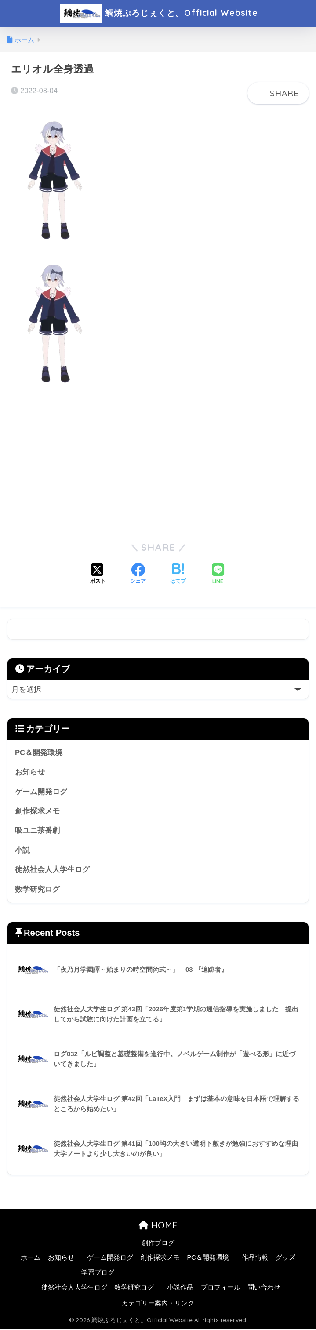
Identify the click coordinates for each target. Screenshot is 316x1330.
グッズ (285, 1258)
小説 (22, 851)
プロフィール (220, 1288)
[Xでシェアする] (98, 574)
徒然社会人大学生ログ (52, 870)
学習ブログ (97, 1273)
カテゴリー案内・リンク (158, 1304)
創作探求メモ (37, 811)
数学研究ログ (37, 890)
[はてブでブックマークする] (178, 574)
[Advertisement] (158, 461)
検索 (299, 629)
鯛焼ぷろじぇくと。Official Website (159, 13)
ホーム (30, 1258)
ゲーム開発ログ (41, 792)
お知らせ (30, 772)
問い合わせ (263, 1288)
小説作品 (180, 1288)
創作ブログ (158, 1243)
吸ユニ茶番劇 (37, 831)
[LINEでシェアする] (218, 575)
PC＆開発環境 (38, 753)
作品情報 (255, 1258)
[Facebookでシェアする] (138, 574)
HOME (158, 1226)
